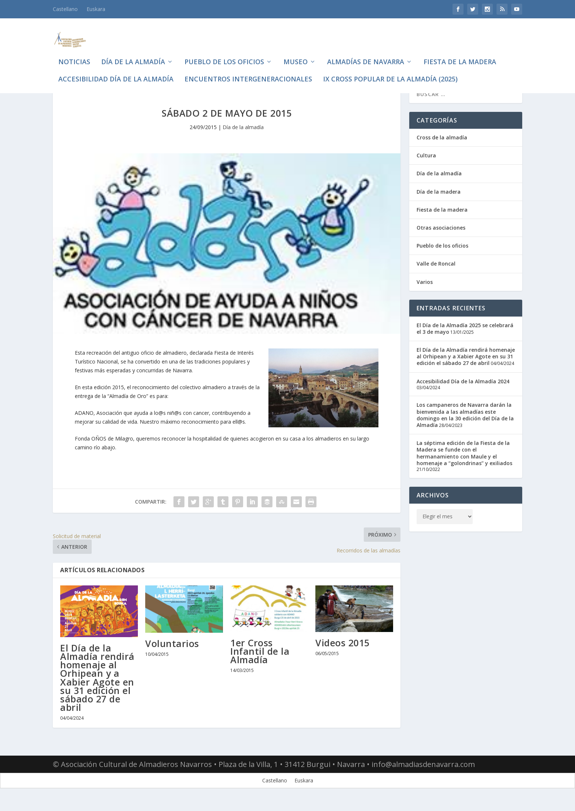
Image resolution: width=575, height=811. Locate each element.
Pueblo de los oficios (224, 51)
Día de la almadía (133, 51)
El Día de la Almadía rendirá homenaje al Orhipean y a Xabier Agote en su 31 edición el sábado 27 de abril (97, 689)
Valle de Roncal (436, 275)
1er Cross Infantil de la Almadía (259, 662)
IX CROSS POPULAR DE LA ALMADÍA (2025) (390, 68)
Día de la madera (439, 203)
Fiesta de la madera (460, 51)
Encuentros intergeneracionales (248, 68)
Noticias (74, 51)
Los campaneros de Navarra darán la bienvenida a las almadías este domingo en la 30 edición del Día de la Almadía (465, 426)
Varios (425, 293)
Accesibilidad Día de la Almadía (115, 68)
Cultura (426, 167)
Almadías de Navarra (365, 51)
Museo (295, 51)
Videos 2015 (342, 654)
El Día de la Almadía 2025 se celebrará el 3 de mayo (465, 340)
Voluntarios (172, 655)
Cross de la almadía (442, 149)
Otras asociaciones (441, 239)
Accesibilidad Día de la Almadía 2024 (463, 393)
